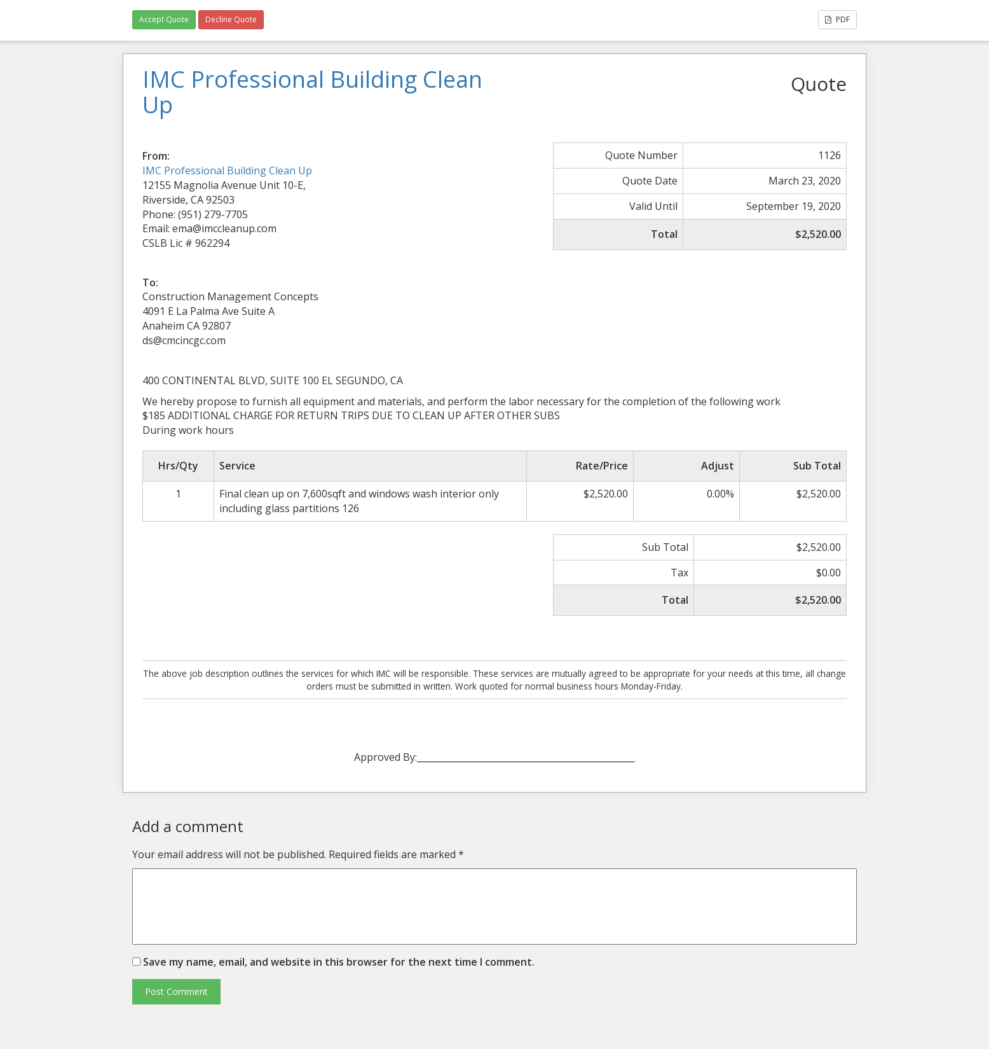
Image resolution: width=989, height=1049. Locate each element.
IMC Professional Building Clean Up (227, 170)
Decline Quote (231, 19)
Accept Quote (164, 19)
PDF (837, 19)
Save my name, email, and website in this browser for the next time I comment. (339, 962)
